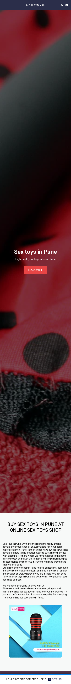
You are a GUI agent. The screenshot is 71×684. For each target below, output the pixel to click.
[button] (4, 5)
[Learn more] (35, 270)
